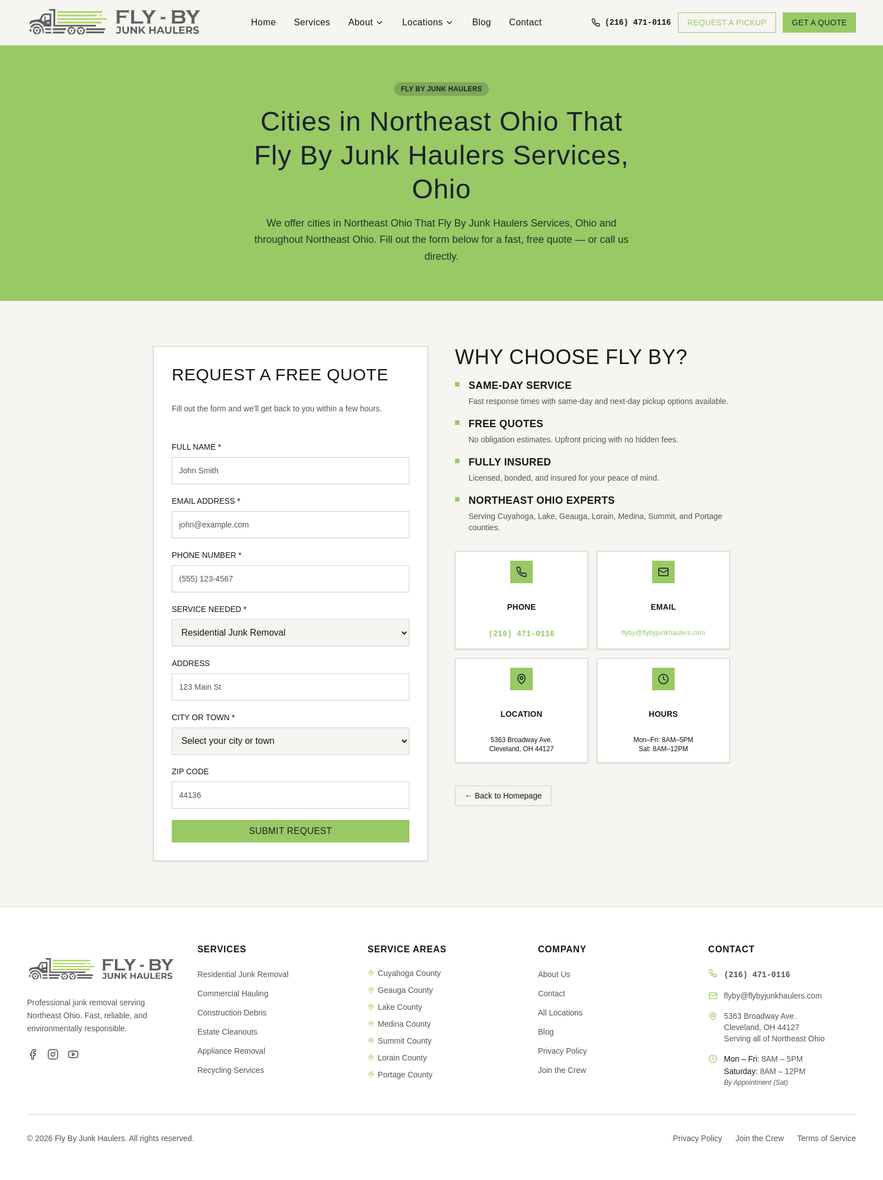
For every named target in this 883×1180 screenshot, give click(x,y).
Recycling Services (230, 1070)
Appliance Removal (231, 1050)
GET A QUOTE (819, 22)
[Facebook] (32, 1054)
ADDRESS (191, 663)
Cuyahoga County (404, 973)
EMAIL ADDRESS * (206, 500)
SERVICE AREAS (407, 949)
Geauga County (400, 990)
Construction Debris (231, 1012)
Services (312, 22)
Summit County (400, 1040)
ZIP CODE (190, 771)
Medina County (399, 1023)
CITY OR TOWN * (203, 717)
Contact (525, 22)
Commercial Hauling (232, 993)
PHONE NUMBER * (207, 555)
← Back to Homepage (503, 795)
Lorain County (397, 1057)
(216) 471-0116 (521, 633)
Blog (481, 22)
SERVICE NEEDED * (209, 609)
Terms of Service (826, 1138)
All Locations (560, 1012)
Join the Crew (562, 1070)
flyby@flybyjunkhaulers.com (664, 633)
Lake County (395, 1007)
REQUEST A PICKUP (727, 22)
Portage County (400, 1074)
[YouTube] (73, 1054)
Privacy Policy (562, 1050)
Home (263, 22)
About (367, 22)
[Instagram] (53, 1054)
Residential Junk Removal (242, 974)
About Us (554, 974)
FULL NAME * (196, 446)
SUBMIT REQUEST (290, 831)
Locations (428, 22)
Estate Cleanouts (227, 1031)
